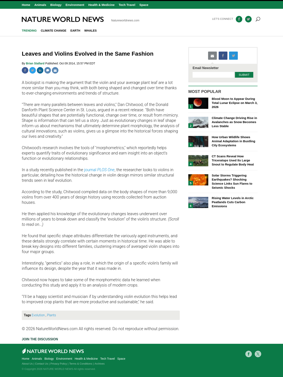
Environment (75, 5)
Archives (99, 363)
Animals (40, 5)
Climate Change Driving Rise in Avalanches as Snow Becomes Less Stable (234, 122)
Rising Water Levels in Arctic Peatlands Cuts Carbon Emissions (233, 202)
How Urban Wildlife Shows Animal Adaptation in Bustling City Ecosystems (233, 141)
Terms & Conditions (80, 363)
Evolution (38, 315)
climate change (53, 30)
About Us (27, 363)
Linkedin (40, 70)
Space (143, 5)
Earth (75, 30)
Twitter (32, 70)
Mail (55, 70)
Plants (51, 315)
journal (99, 169)
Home (26, 5)
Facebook (25, 70)
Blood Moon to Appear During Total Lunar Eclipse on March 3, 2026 (235, 103)
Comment (47, 70)
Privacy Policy (58, 363)
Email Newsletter (206, 68)
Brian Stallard (35, 63)
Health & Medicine (101, 5)
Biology (55, 5)
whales (90, 30)
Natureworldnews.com (80, 19)
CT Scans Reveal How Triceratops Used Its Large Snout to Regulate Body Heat (233, 160)
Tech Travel (127, 5)
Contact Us (41, 363)
